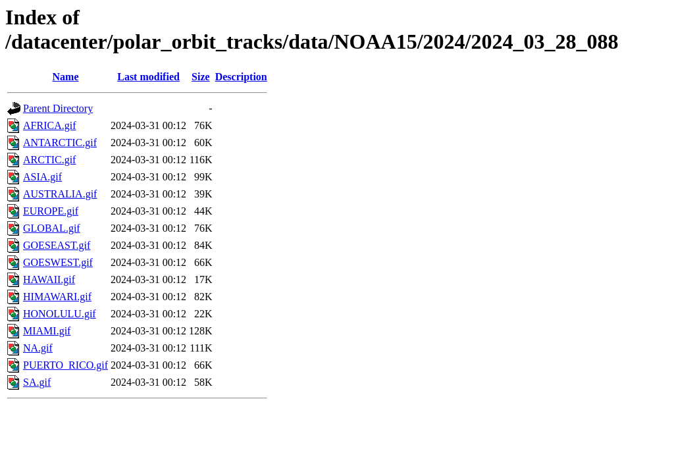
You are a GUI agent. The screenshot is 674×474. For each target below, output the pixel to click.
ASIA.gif (42, 176)
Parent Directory (58, 108)
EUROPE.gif (50, 211)
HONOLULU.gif (59, 313)
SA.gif (37, 382)
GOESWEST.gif (58, 262)
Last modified (148, 76)
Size (201, 76)
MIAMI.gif (46, 330)
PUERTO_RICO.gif (65, 365)
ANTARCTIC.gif (60, 142)
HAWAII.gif (49, 279)
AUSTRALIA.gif (60, 193)
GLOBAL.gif (51, 228)
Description (241, 76)
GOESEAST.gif (56, 245)
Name (66, 76)
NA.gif (38, 348)
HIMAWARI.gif (57, 296)
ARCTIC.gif (49, 159)
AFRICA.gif (49, 125)
